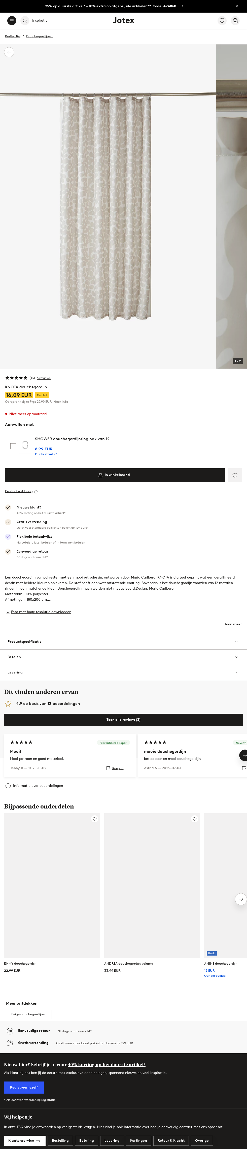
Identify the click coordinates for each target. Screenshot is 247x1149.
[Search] (24, 20)
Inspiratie (40, 21)
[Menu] (11, 20)
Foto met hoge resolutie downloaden (41, 612)
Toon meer (233, 624)
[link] (116, 6)
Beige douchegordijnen (29, 1014)
